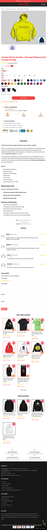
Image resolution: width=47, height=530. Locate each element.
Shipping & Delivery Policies (8, 496)
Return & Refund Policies (7, 501)
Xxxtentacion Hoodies (23, 9)
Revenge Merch (24, 222)
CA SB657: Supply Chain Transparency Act (11, 490)
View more (23, 390)
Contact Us (4, 503)
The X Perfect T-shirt (21, 332)
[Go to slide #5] (35, 47)
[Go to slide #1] (4, 47)
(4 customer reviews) (12, 63)
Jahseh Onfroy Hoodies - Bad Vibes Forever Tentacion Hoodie (37, 357)
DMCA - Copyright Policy (7, 488)
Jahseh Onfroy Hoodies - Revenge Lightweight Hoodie (8, 380)
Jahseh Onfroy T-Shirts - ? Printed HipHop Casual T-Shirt (37, 334)
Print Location (4, 86)
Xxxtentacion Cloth (11, 9)
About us (4, 481)
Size (2, 73)
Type (2, 68)
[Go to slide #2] (12, 47)
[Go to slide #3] (19, 47)
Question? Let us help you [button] (40, 528)
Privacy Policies (5, 485)
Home (2, 9)
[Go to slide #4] (27, 47)
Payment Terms (5, 498)
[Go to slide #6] (42, 47)
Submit (4, 309)
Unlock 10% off (44, 524)
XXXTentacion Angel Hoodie (9, 198)
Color (2, 77)
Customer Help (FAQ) (6, 505)
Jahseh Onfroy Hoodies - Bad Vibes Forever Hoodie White (9, 438)
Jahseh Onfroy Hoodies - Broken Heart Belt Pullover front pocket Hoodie (37, 415)
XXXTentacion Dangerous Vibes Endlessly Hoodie (14, 192)
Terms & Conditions (6, 483)
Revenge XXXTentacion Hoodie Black (12, 195)
